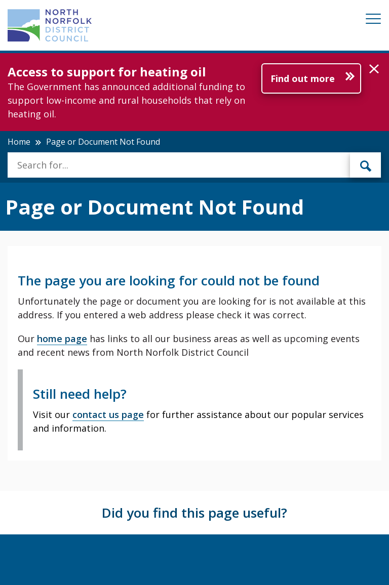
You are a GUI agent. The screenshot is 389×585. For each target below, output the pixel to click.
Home (19, 141)
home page (62, 338)
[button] (374, 69)
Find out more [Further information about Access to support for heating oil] (302, 78)
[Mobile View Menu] (373, 20)
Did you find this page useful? (194, 513)
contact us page (108, 414)
